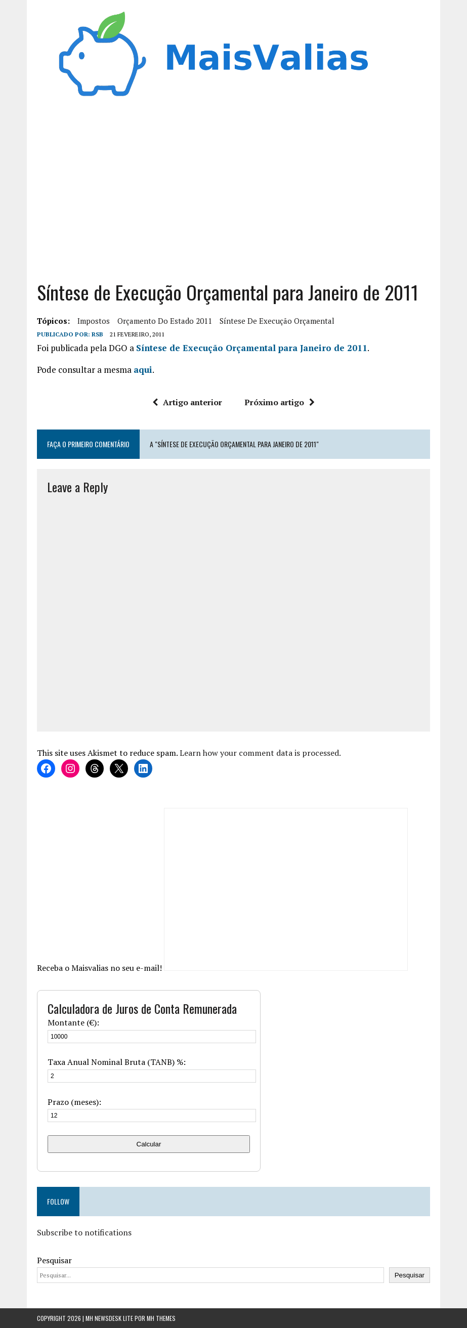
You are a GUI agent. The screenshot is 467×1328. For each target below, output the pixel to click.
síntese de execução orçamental (277, 321)
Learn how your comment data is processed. (260, 752)
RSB (97, 334)
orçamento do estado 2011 (164, 321)
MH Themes (161, 1318)
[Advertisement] (233, 194)
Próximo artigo (279, 402)
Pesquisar (54, 1260)
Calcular (149, 1144)
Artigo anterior (187, 402)
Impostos (93, 321)
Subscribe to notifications (84, 1232)
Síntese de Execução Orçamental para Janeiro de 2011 (251, 348)
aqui (143, 369)
